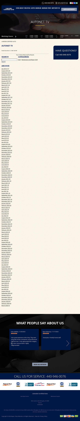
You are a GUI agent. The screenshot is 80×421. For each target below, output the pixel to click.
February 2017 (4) (6, 83)
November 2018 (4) (7, 126)
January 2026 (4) (6, 301)
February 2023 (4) (6, 230)
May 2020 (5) (5, 162)
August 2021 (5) (6, 193)
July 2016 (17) (5, 69)
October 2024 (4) (6, 271)
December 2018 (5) (7, 128)
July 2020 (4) (5, 167)
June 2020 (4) (5, 164)
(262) (19, 60)
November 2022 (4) (7, 224)
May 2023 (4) (5, 236)
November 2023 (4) (7, 248)
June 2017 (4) (5, 91)
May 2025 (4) (5, 285)
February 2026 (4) (6, 303)
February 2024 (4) (6, 254)
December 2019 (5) (7, 152)
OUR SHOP (20, 8)
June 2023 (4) (5, 238)
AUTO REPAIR (36, 8)
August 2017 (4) (6, 95)
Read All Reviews (40, 364)
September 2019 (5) (7, 146)
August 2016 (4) (6, 71)
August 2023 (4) (6, 242)
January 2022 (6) (6, 203)
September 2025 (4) (7, 293)
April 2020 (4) (5, 160)
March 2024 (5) (6, 256)
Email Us (40, 402)
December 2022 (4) (7, 226)
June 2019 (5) (5, 140)
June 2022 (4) (5, 213)
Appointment (69, 9)
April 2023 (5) (5, 234)
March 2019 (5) (6, 134)
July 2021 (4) (5, 191)
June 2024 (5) (5, 262)
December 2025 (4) (7, 299)
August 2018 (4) (6, 120)
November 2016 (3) (7, 77)
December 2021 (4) (7, 201)
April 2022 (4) (5, 209)
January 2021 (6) (6, 179)
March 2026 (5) (6, 305)
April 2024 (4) (5, 258)
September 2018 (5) (7, 122)
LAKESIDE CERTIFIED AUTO (9, 41)
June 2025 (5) (5, 287)
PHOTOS (27, 8)
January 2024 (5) (6, 252)
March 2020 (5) (6, 158)
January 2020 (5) (6, 154)
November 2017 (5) (7, 101)
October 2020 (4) (6, 173)
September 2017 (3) (7, 97)
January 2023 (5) (6, 228)
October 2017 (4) (6, 99)
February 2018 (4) (6, 107)
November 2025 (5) (7, 297)
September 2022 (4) (7, 220)
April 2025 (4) (5, 283)
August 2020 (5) (6, 169)
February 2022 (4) (6, 205)
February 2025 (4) (6, 279)
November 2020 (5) (7, 175)
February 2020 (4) (6, 156)
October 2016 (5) (6, 75)
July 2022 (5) (5, 216)
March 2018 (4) (6, 109)
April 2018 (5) (5, 111)
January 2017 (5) (6, 81)
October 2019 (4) (6, 148)
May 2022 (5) (5, 211)
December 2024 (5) (7, 275)
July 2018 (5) (5, 118)
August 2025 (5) (6, 291)
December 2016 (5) (7, 79)
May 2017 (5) (5, 89)
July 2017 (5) (5, 93)
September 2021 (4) (7, 195)
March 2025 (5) (6, 281)
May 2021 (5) (5, 187)
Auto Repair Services (25, 396)
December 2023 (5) (7, 250)
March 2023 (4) (6, 232)
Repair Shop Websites (17, 416)
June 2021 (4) (5, 189)
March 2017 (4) (6, 85)
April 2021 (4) (5, 185)
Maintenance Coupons (55, 396)
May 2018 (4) (5, 113)
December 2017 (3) (7, 103)
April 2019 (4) (5, 136)
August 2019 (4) (6, 144)
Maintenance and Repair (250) (30, 60)
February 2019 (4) (6, 132)
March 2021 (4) (6, 183)
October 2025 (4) (6, 295)
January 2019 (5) (6, 130)
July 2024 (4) (5, 265)
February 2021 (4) (6, 181)
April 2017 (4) (5, 87)
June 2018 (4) (5, 115)
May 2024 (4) (5, 260)
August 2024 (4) (6, 267)
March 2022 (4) (6, 207)
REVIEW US (56, 8)
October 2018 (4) (6, 124)
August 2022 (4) (6, 218)
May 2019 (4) (5, 138)
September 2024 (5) (7, 269)
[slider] (14, 333)
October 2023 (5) (6, 246)
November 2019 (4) (7, 150)
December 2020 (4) (7, 177)
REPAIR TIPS (46, 8)
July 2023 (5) (5, 240)
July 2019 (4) (5, 142)
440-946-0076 (49, 3)
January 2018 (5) (6, 105)
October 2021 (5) (6, 197)
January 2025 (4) (6, 277)
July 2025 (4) (5, 289)
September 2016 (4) (7, 73)
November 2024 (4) (7, 273)
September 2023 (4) (7, 244)
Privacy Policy (43, 416)
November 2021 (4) (7, 199)
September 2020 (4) (7, 171)
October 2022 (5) (6, 222)
